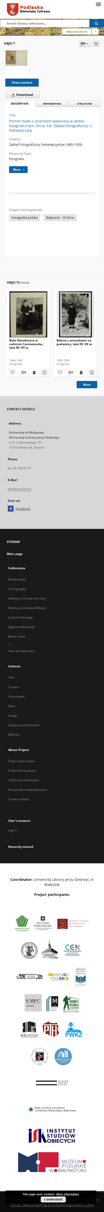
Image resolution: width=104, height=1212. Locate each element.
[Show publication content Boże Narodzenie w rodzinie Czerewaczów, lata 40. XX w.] (34, 372)
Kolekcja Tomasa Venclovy (27, 598)
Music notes (16, 636)
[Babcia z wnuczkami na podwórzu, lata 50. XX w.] (76, 314)
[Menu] (98, 4)
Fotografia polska (25, 218)
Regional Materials (21, 627)
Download (21, 95)
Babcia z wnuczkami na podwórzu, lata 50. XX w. (74, 342)
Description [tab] (19, 103)
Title (11, 677)
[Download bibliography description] (23, 372)
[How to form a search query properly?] (95, 32)
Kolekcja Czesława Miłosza (27, 608)
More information (68, 1194)
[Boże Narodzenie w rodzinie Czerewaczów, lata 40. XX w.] (28, 314)
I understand (53, 1199)
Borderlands (17, 579)
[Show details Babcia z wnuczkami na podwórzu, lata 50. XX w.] (91, 372)
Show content (22, 82)
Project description (21, 761)
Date (11, 706)
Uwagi (12, 715)
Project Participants (22, 770)
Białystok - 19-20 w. (60, 218)
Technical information (23, 780)
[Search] (96, 23)
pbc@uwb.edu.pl (19, 489)
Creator (13, 687)
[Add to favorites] (96, 43)
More (87, 384)
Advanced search (76, 31)
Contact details (19, 799)
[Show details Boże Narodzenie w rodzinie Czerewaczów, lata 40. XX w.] (44, 372)
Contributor (16, 696)
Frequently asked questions (27, 789)
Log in (12, 830)
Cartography (17, 589)
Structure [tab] (84, 103)
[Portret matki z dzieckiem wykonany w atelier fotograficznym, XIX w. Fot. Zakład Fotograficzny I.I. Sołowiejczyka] (16, 58)
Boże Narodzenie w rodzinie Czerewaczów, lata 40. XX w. (26, 343)
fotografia (16, 159)
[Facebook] (11, 509)
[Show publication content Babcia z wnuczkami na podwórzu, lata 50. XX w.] (81, 372)
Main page (15, 554)
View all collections (21, 651)
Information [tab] (52, 103)
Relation (14, 734)
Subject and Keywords (23, 725)
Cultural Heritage (20, 617)
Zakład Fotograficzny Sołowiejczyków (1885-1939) (45, 144)
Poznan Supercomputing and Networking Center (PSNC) (52, 1204)
